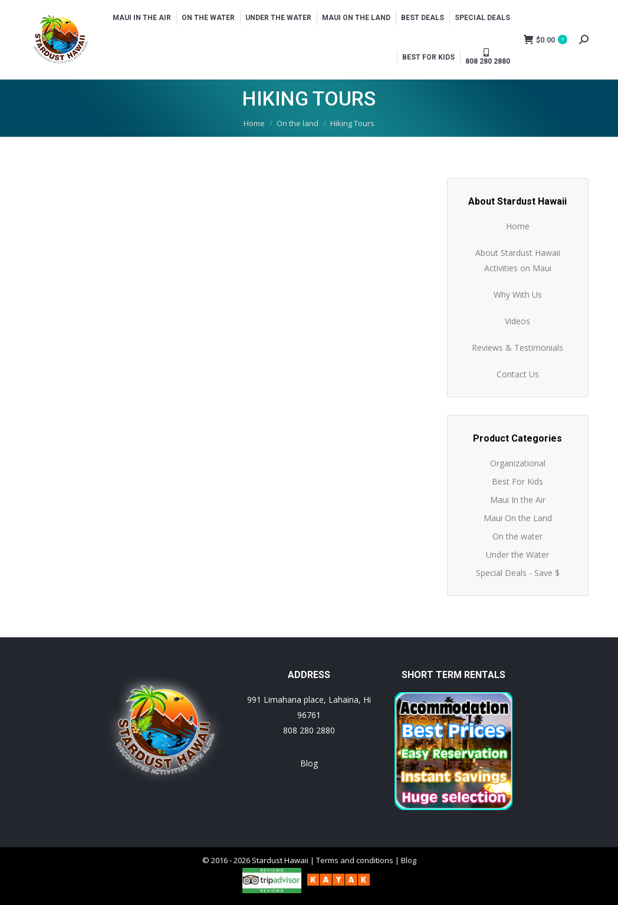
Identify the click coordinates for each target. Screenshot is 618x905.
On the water (517, 536)
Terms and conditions (354, 860)
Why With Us (518, 294)
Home (518, 226)
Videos (517, 321)
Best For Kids (517, 481)
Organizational (517, 463)
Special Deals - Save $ (518, 572)
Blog (309, 763)
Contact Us (518, 374)
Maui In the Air (517, 499)
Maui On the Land (518, 518)
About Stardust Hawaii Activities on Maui (517, 260)
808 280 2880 (309, 730)
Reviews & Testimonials (517, 347)
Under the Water (517, 554)
